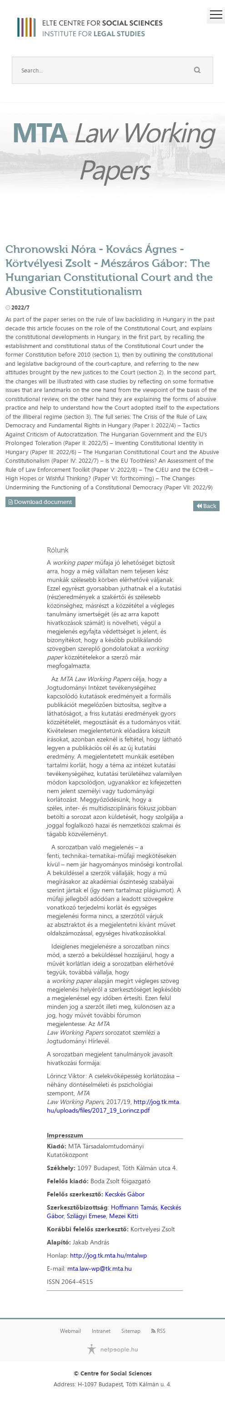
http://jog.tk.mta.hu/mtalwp (108, 1255)
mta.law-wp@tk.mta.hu (99, 1268)
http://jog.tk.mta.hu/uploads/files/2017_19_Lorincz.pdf (113, 1105)
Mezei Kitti (123, 1215)
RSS (158, 1331)
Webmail (70, 1331)
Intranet (101, 1331)
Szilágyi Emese (86, 1215)
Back (206, 506)
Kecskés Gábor (125, 1194)
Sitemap (130, 1331)
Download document (40, 502)
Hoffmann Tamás (134, 1207)
